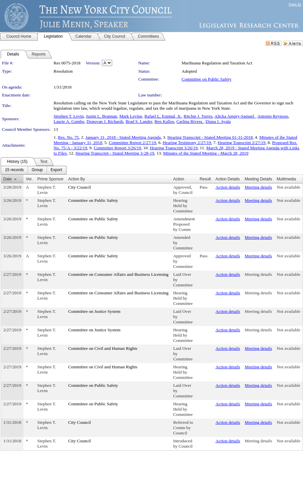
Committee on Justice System (94, 311)
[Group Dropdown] (37, 170)
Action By (76, 179)
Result (205, 179)
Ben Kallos (164, 121)
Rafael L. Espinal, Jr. (163, 116)
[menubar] (33, 170)
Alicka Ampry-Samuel (234, 116)
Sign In (294, 4)
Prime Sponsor (50, 179)
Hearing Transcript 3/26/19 (173, 147)
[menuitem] (14, 170)
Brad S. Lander (139, 121)
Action (178, 179)
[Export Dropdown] (56, 170)
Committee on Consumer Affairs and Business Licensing (118, 274)
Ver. (29, 179)
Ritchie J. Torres (198, 116)
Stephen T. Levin (69, 116)
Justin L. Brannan (101, 116)
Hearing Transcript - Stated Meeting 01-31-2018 (210, 137)
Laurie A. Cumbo (69, 121)
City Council (79, 187)
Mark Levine (130, 116)
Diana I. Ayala (218, 121)
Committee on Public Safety (207, 79)
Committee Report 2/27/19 (132, 142)
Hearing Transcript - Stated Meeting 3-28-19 (114, 153)
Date (7, 179)
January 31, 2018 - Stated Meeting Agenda (123, 137)
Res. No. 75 (68, 137)
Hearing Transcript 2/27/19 (241, 142)
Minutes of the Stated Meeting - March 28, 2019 (205, 153)
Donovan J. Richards (105, 121)
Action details (227, 187)
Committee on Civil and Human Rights (102, 348)
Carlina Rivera (189, 121)
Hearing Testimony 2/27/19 (187, 142)
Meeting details (258, 187)
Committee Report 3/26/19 (117, 147)
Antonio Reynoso (272, 116)
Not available (288, 187)
